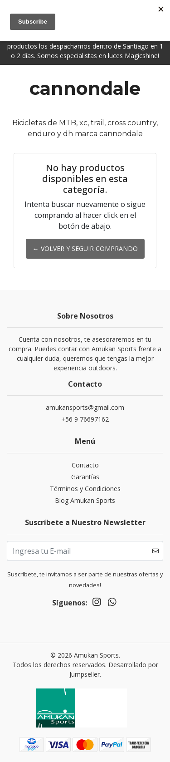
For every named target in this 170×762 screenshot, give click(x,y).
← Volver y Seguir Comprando (85, 248)
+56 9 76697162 (85, 419)
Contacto (85, 465)
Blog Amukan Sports (85, 500)
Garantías (85, 476)
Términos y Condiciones (85, 488)
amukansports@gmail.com (85, 407)
